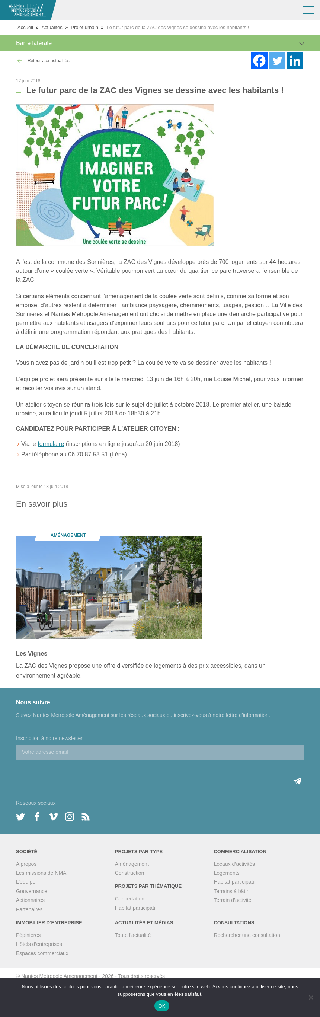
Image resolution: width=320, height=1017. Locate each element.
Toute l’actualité (133, 935)
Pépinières (28, 935)
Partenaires (29, 909)
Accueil (25, 27)
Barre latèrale (34, 43)
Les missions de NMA (41, 873)
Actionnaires (30, 900)
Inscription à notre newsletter (49, 738)
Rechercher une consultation (247, 935)
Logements (226, 873)
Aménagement (132, 864)
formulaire (51, 444)
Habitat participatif (136, 908)
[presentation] (72, 774)
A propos (26, 864)
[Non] (310, 997)
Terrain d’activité (232, 900)
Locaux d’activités (234, 864)
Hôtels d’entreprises (39, 944)
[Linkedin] (295, 60)
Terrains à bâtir (231, 891)
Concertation (129, 899)
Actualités (51, 27)
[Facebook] (259, 60)
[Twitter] (277, 60)
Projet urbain (84, 27)
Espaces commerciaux (42, 953)
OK (161, 1006)
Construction (129, 873)
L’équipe (25, 882)
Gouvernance (31, 891)
